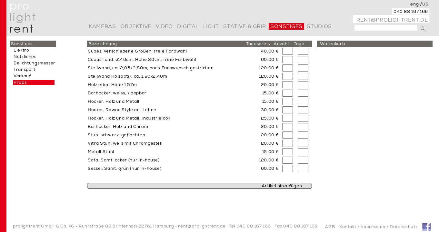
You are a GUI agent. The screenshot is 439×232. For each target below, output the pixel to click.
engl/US (419, 4)
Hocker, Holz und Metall (113, 101)
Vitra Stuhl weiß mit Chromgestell (125, 143)
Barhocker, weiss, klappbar (117, 93)
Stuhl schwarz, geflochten (116, 135)
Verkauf (22, 76)
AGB (330, 226)
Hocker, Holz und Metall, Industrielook (129, 118)
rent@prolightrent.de (392, 20)
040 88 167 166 (411, 11)
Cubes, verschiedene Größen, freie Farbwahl (137, 51)
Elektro (21, 50)
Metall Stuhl (101, 151)
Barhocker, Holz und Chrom (118, 126)
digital (187, 26)
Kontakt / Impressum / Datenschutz (378, 226)
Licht (211, 26)
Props (20, 82)
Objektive (135, 26)
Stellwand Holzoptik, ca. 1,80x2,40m (127, 76)
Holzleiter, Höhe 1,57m (112, 84)
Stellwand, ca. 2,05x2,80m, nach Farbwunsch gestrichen (151, 68)
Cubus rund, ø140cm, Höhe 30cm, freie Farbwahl (142, 59)
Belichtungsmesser (34, 63)
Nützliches (25, 56)
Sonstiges (286, 26)
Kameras (102, 26)
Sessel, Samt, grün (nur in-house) (124, 168)
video (164, 26)
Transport (24, 69)
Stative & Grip (244, 26)
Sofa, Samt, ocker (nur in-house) (124, 160)
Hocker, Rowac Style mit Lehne (122, 109)
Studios (319, 26)
